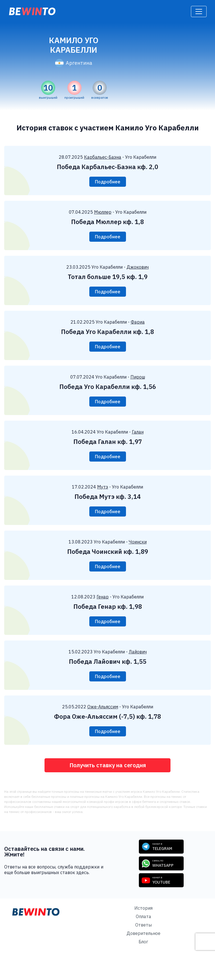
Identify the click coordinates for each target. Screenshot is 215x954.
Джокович (138, 267)
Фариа (138, 322)
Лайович (138, 652)
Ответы (143, 925)
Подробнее (107, 182)
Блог (143, 941)
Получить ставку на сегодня (107, 765)
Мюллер (102, 212)
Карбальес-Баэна (102, 157)
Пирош (137, 377)
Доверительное (143, 933)
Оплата (143, 916)
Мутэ (102, 487)
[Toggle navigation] (199, 11)
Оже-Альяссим (102, 706)
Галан (138, 432)
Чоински (138, 542)
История (143, 908)
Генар (103, 597)
